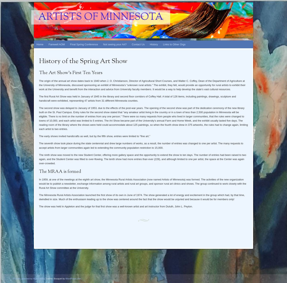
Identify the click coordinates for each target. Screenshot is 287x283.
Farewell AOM (57, 44)
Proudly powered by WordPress (28, 278)
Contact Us (138, 44)
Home (39, 44)
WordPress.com (73, 278)
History (154, 44)
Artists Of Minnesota (100, 17)
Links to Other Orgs (174, 44)
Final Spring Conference (84, 44)
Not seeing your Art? (115, 44)
